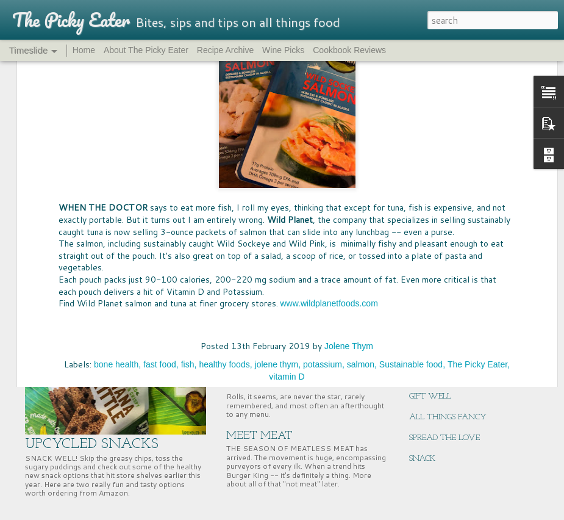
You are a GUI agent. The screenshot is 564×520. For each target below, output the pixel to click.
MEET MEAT (259, 436)
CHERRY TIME (435, 292)
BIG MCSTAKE (434, 251)
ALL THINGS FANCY (448, 417)
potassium (322, 209)
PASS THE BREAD (270, 332)
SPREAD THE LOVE (444, 437)
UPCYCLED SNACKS (92, 444)
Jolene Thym (348, 191)
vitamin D (286, 221)
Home (84, 50)
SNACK (422, 458)
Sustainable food (411, 209)
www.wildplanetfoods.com (329, 149)
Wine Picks (283, 50)
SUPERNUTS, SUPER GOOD (456, 313)
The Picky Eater (477, 209)
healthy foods (224, 209)
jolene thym (277, 209)
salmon (360, 209)
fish (188, 209)
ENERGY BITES (436, 375)
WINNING (428, 271)
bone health (116, 209)
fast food (159, 209)
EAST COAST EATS (444, 334)
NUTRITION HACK (443, 354)
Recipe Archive (225, 50)
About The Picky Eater (146, 50)
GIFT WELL (430, 396)
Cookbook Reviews (349, 50)
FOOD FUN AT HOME (282, 253)
